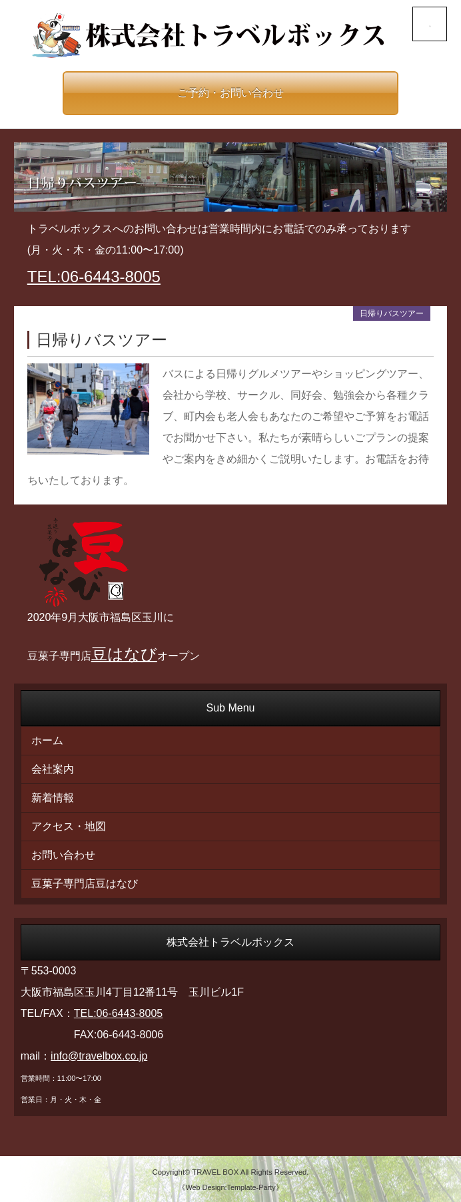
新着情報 (52, 797)
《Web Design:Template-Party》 (230, 1187)
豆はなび (124, 654)
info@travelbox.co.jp (99, 1056)
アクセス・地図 (68, 826)
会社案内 (52, 769)
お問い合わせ (63, 855)
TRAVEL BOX (215, 1172)
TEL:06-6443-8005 (94, 277)
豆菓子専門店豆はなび (84, 883)
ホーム (47, 740)
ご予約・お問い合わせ (230, 93)
